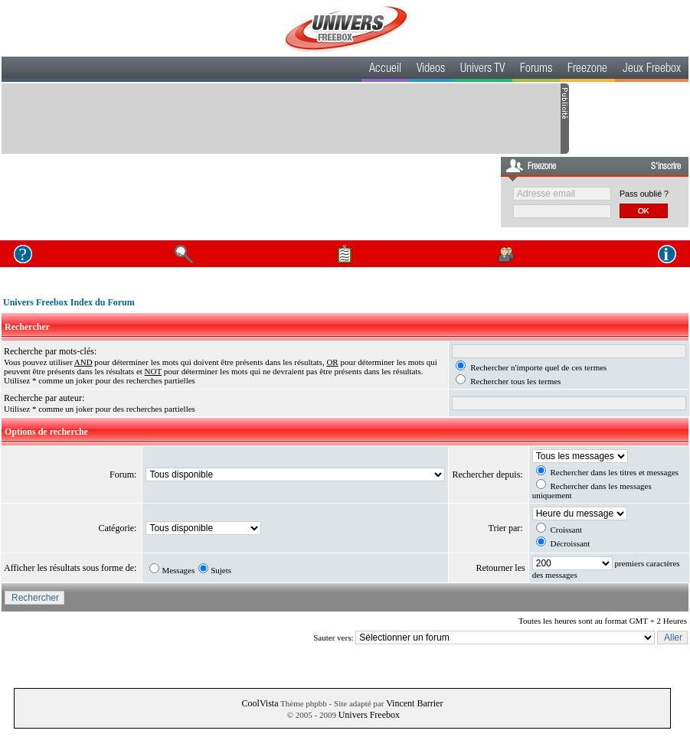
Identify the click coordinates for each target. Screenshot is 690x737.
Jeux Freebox (652, 70)
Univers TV (482, 70)
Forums (536, 70)
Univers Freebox (369, 714)
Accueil (385, 70)
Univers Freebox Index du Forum (69, 302)
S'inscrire (666, 166)
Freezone (587, 70)
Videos (431, 70)
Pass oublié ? (644, 193)
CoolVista (260, 703)
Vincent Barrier (414, 703)
